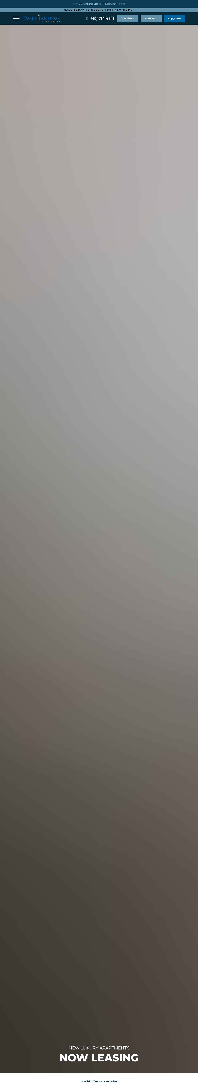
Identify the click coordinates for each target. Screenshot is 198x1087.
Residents (128, 18)
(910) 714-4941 (100, 18)
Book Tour (151, 18)
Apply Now (174, 18)
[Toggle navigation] (16, 18)
